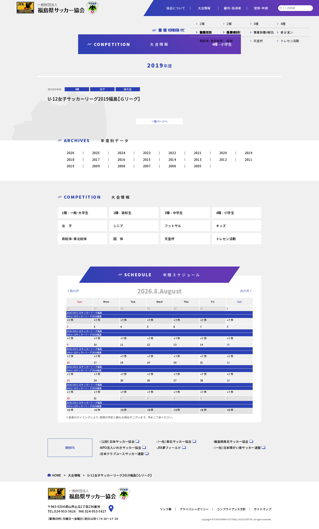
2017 (96, 159)
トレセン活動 (226, 238)
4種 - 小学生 (225, 212)
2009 (96, 166)
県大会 (128, 89)
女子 (102, 89)
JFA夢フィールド (169, 447)
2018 (70, 159)
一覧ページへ (159, 121)
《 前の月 (72, 291)
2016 (121, 159)
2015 (147, 159)
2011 (248, 159)
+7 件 (70, 320)
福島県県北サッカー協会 (231, 441)
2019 (248, 153)
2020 (223, 153)
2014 (172, 159)
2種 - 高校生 (122, 212)
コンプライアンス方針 (231, 509)
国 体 (118, 238)
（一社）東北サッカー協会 (174, 441)
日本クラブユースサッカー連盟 (122, 454)
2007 (147, 166)
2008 (121, 166)
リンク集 (166, 509)
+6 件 (70, 410)
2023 (147, 153)
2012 (223, 159)
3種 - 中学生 (174, 212)
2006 (172, 166)
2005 (197, 166)
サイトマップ (262, 509)
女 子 (67, 225)
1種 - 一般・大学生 (75, 212)
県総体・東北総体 (74, 238)
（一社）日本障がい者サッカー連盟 (237, 447)
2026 (70, 153)
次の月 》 (246, 291)
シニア (118, 225)
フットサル (173, 225)
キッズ (221, 225)
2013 (197, 159)
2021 (197, 153)
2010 (70, 166)
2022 (172, 153)
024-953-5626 (65, 511)
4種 (77, 89)
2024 (121, 153)
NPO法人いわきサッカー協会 (120, 447)
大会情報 (74, 475)
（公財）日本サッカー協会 (117, 441)
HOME (56, 475)
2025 (96, 153)
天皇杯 (170, 238)
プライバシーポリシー (194, 509)
